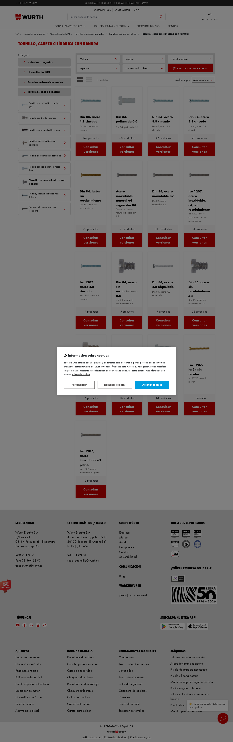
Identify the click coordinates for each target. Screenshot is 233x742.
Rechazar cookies (114, 384)
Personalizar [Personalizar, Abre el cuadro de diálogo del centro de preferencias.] (79, 384)
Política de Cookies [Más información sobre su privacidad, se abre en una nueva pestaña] (81, 374)
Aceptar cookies (152, 384)
